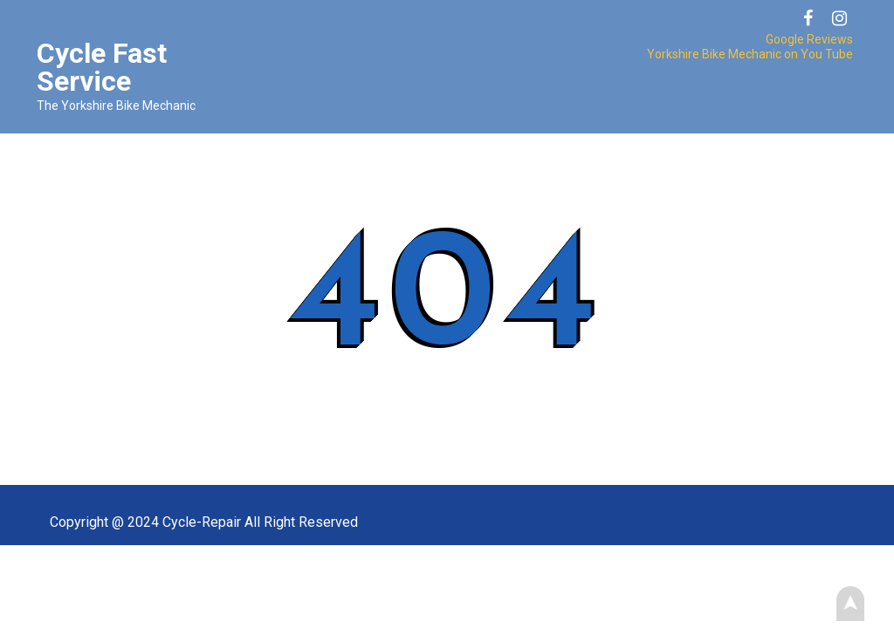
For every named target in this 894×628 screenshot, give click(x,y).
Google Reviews (809, 39)
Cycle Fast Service (102, 67)
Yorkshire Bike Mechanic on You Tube (750, 54)
